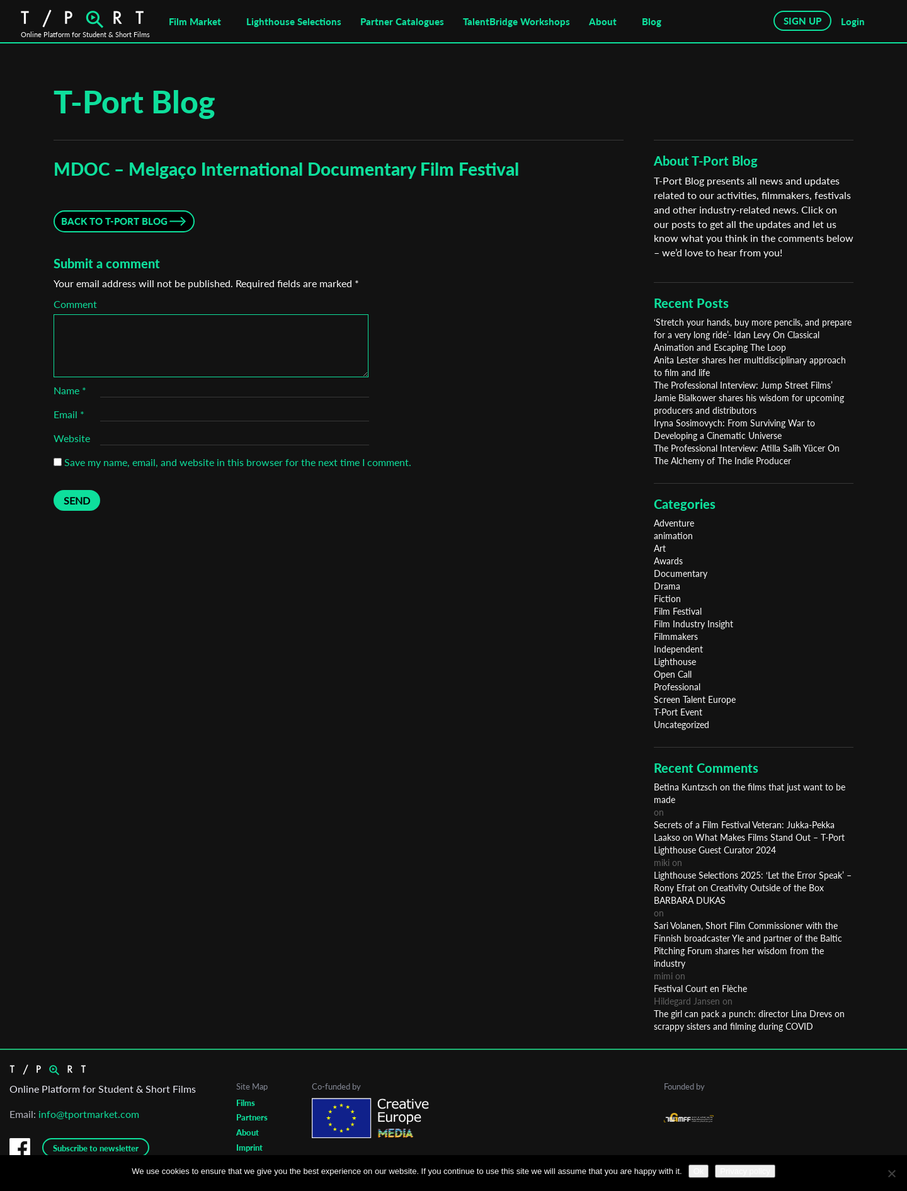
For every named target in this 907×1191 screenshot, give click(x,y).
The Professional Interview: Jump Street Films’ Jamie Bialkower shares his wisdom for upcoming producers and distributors (749, 398)
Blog (651, 21)
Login (853, 21)
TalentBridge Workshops (516, 21)
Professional (677, 686)
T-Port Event (678, 712)
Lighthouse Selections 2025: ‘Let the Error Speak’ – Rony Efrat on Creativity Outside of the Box (753, 881)
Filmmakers (676, 636)
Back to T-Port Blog (114, 221)
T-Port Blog (134, 101)
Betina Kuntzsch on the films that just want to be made (749, 793)
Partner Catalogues (402, 21)
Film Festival (678, 611)
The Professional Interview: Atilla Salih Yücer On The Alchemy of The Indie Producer (747, 454)
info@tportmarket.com (88, 1114)
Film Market (195, 21)
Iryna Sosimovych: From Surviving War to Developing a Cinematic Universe (734, 429)
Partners (252, 1117)
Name (70, 390)
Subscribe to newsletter (96, 1148)
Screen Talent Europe (695, 699)
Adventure (674, 523)
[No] (891, 1173)
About (603, 21)
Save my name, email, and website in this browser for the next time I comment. (237, 462)
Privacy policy (745, 1171)
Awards (668, 561)
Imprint (249, 1148)
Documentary (680, 573)
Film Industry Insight (693, 623)
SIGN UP (802, 20)
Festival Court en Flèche (700, 988)
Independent (678, 649)
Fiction (667, 598)
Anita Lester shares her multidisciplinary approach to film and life (750, 366)
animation (673, 535)
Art (660, 548)
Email (69, 414)
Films (245, 1103)
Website (72, 438)
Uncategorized (681, 724)
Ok (698, 1171)
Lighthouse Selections (293, 21)
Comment (75, 304)
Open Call (673, 674)
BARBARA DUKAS (690, 900)
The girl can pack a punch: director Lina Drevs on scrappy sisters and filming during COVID (749, 1020)
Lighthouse (675, 661)
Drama (667, 586)
